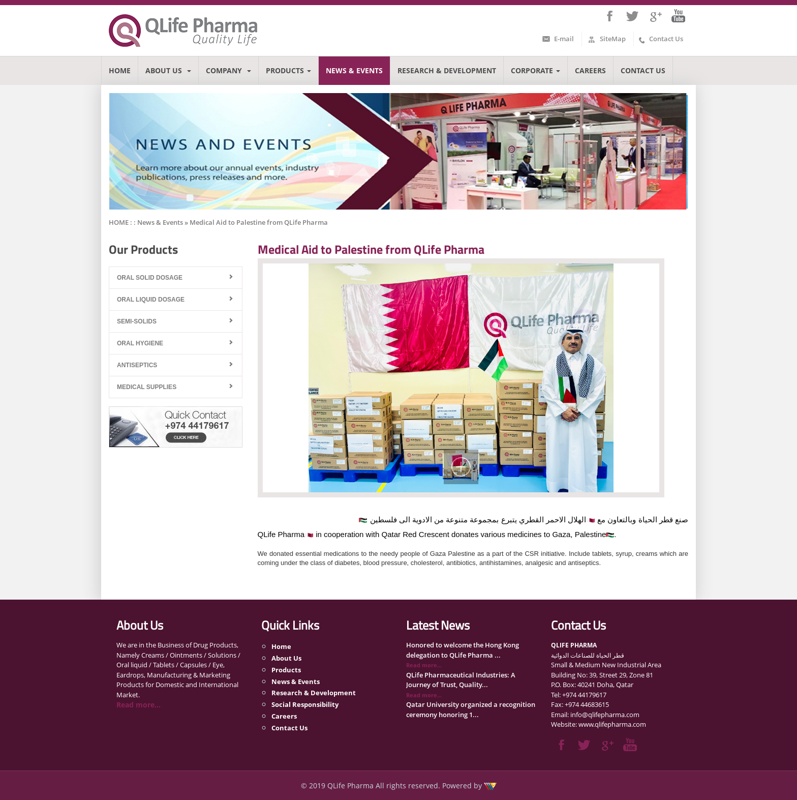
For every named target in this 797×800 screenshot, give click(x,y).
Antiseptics (137, 365)
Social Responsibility (305, 704)
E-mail (564, 38)
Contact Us (666, 38)
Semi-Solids (137, 321)
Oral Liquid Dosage (151, 299)
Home (120, 70)
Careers (590, 70)
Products (288, 70)
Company (228, 70)
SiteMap (613, 38)
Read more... (138, 704)
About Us (168, 70)
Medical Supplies (146, 387)
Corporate (535, 70)
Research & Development (446, 70)
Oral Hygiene (140, 343)
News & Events (354, 70)
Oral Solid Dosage (149, 277)
